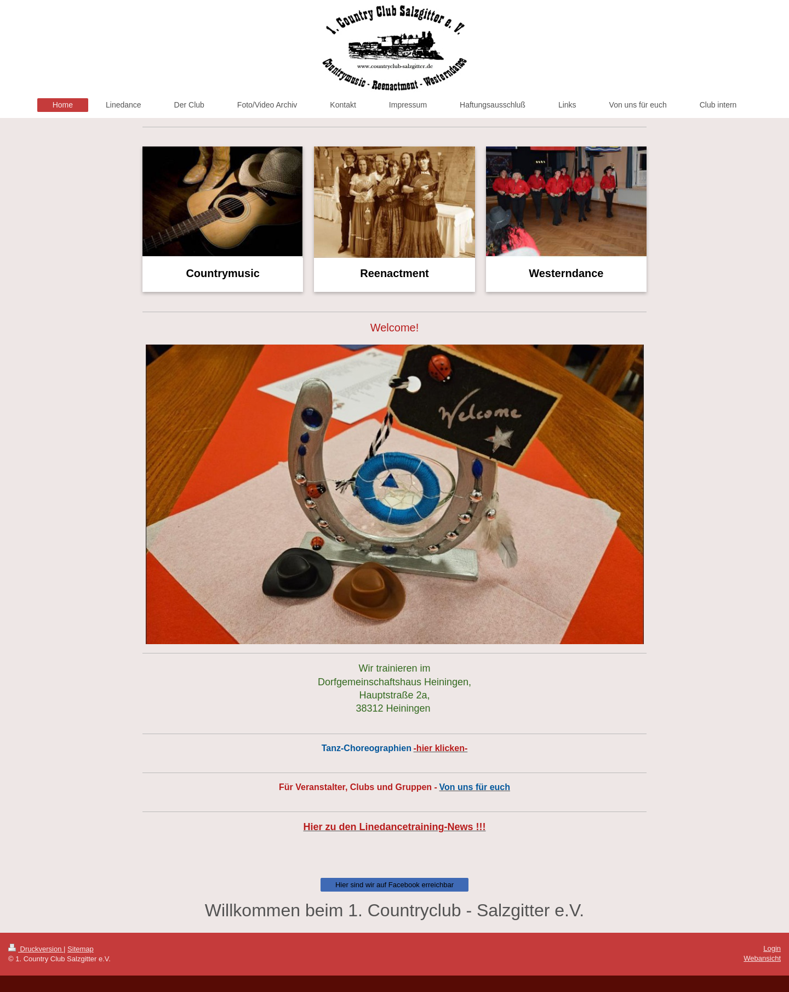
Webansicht (762, 958)
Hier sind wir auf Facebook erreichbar (394, 885)
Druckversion (36, 949)
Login (772, 948)
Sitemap (80, 949)
